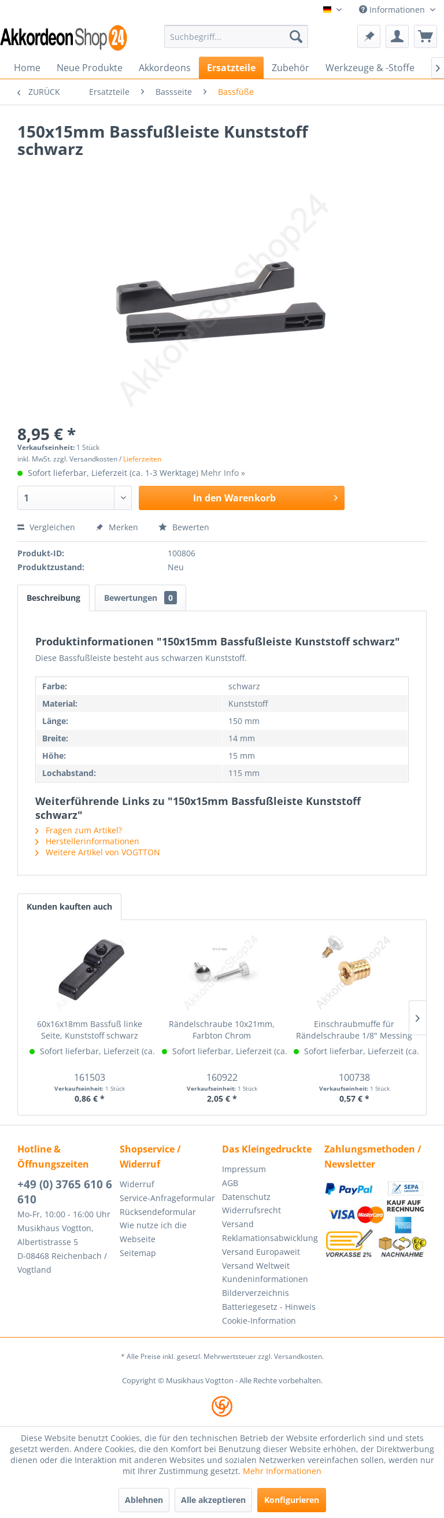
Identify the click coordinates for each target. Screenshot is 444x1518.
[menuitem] (236, 36)
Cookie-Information (259, 1320)
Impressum (244, 1169)
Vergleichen (46, 527)
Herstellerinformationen (87, 841)
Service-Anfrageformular (167, 1197)
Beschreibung (53, 597)
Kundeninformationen (265, 1278)
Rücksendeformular (158, 1211)
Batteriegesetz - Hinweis (269, 1306)
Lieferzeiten (142, 459)
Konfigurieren (291, 1499)
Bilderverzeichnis (255, 1292)
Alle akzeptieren (213, 1499)
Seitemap (138, 1252)
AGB (230, 1182)
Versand (238, 1223)
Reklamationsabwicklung (270, 1237)
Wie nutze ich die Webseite (153, 1232)
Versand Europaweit (261, 1251)
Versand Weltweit (256, 1265)
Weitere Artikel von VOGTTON (97, 852)
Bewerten (183, 527)
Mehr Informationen (282, 1470)
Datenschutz (246, 1196)
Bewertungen (140, 597)
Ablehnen (144, 1499)
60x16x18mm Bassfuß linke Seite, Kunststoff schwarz (89, 1029)
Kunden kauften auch (69, 906)
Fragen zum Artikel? (78, 830)
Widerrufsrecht (251, 1210)
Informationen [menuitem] (393, 9)
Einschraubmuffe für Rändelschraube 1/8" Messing (354, 1029)
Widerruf (137, 1184)
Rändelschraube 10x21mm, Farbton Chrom (222, 1029)
